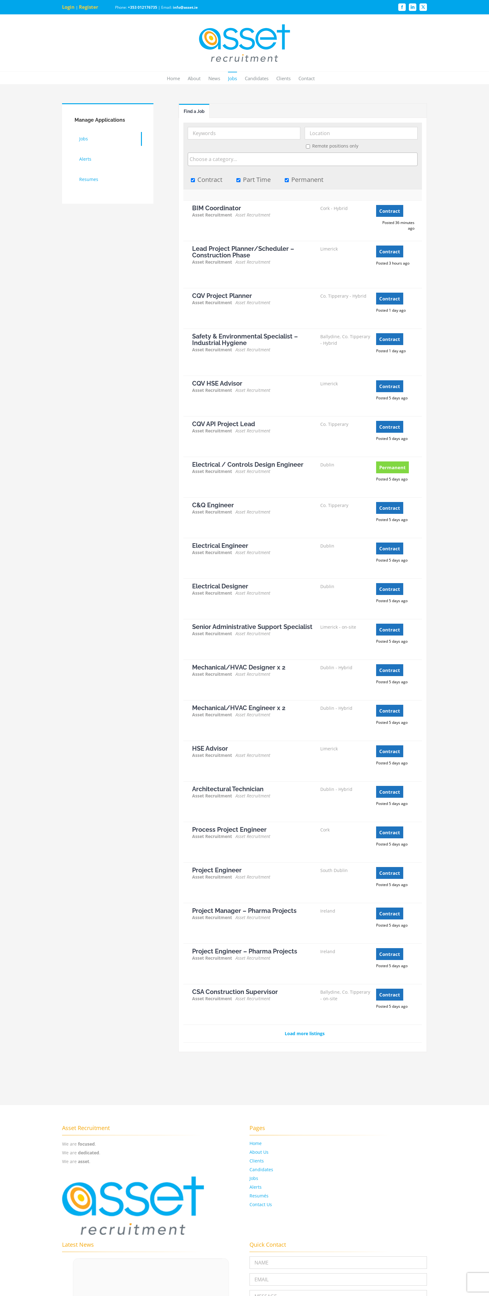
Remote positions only (335, 146)
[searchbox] (303, 159)
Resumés (259, 1196)
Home (255, 1143)
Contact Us (260, 1204)
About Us (259, 1152)
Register (89, 7)
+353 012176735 (142, 7)
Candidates (261, 1169)
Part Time (253, 179)
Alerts (255, 1187)
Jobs (253, 1178)
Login (69, 7)
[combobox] (303, 159)
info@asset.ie (185, 7)
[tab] (194, 111)
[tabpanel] (302, 585)
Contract (206, 179)
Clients (256, 1161)
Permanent (304, 179)
